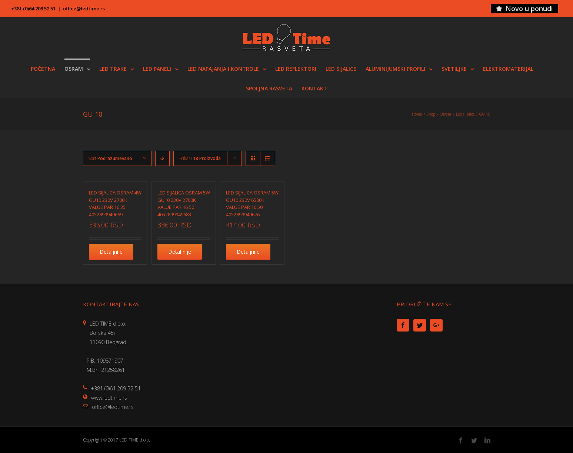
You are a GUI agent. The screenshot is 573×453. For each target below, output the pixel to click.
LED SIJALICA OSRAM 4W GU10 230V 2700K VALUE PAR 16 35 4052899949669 (115, 203)
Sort (110, 158)
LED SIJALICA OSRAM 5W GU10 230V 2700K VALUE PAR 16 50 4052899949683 (183, 203)
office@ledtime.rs (84, 8)
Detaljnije (111, 251)
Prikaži (200, 158)
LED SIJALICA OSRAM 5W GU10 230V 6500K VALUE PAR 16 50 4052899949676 (252, 203)
